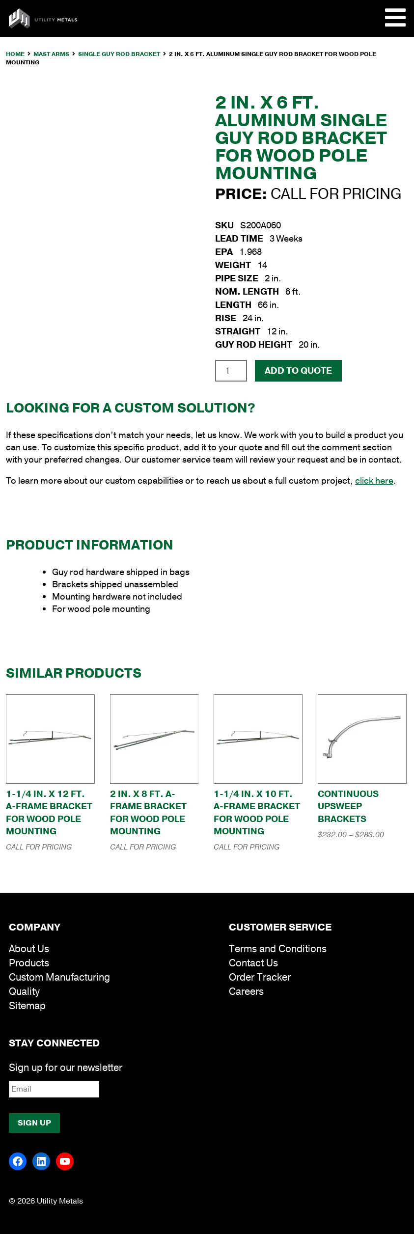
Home (15, 54)
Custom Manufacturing (59, 977)
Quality (24, 991)
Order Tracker (260, 977)
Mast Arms (51, 54)
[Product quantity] (231, 371)
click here (374, 481)
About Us (29, 949)
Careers (246, 991)
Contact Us (253, 963)
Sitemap (27, 1006)
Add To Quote (298, 371)
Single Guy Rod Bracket (119, 54)
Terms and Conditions (278, 949)
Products (29, 963)
